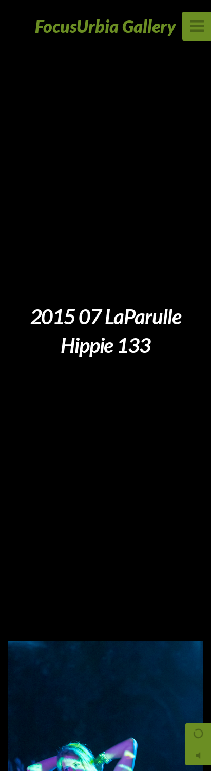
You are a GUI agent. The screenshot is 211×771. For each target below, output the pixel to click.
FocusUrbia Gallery (105, 25)
